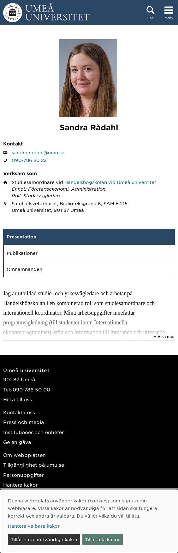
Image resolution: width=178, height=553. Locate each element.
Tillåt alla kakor (102, 539)
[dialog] (89, 521)
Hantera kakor (20, 485)
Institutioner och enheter (33, 432)
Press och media (23, 422)
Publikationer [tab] (22, 253)
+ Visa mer (164, 336)
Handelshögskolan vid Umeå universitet (110, 182)
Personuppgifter (23, 475)
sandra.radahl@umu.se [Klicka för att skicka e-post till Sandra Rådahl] (38, 152)
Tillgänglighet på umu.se (33, 465)
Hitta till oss (17, 399)
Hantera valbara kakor (34, 526)
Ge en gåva (17, 442)
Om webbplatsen (24, 455)
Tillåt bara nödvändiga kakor (44, 539)
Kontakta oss (19, 412)
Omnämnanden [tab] (24, 269)
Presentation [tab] (21, 236)
